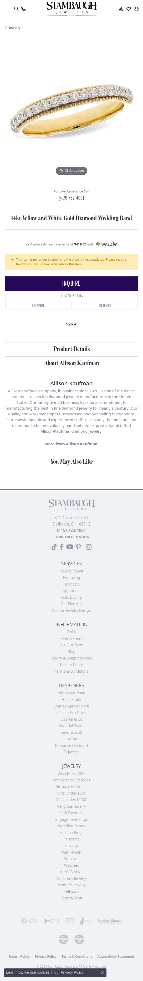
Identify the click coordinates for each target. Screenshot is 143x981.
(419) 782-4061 (71, 198)
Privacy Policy (71, 664)
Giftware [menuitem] (71, 891)
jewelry (15, 27)
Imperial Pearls (71, 725)
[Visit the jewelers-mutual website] (110, 921)
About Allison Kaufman (71, 363)
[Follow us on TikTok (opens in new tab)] (54, 547)
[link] (23, 9)
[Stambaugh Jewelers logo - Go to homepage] (71, 9)
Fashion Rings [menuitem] (71, 832)
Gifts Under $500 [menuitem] (71, 793)
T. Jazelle (71, 751)
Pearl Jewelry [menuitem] (71, 852)
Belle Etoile (71, 699)
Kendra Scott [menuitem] (71, 898)
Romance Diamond (71, 745)
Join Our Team (71, 644)
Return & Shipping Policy (71, 658)
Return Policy (19, 956)
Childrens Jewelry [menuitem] (71, 878)
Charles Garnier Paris (71, 706)
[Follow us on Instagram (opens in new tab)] (88, 547)
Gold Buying (71, 597)
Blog (71, 651)
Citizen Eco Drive (71, 712)
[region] (71, 111)
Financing (71, 584)
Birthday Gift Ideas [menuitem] (72, 786)
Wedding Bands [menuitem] (71, 825)
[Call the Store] (71, 530)
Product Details (71, 349)
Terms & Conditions (71, 671)
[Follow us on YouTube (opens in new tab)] (69, 547)
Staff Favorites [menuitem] (71, 812)
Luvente (71, 738)
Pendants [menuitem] (71, 839)
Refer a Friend (71, 638)
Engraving (71, 577)
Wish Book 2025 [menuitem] (71, 773)
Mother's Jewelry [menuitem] (71, 884)
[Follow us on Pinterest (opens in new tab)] (78, 547)
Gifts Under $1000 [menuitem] (71, 799)
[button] (16, 9)
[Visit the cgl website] (79, 939)
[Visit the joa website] (86, 921)
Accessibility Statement (115, 956)
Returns (105, 305)
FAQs (71, 631)
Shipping (38, 305)
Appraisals (71, 590)
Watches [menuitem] (71, 865)
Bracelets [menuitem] (71, 858)
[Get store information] (72, 537)
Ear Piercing (71, 603)
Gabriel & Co (71, 719)
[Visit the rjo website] (69, 921)
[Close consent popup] (102, 972)
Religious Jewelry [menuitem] (71, 806)
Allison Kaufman (71, 692)
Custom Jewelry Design (71, 610)
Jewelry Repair (71, 571)
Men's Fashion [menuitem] (71, 871)
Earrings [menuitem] (71, 845)
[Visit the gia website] (29, 921)
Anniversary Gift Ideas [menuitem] (71, 780)
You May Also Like (71, 461)
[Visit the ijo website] (51, 921)
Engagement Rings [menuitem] (71, 819)
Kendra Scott (71, 732)
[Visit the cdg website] (63, 939)
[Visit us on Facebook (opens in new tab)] (62, 547)
